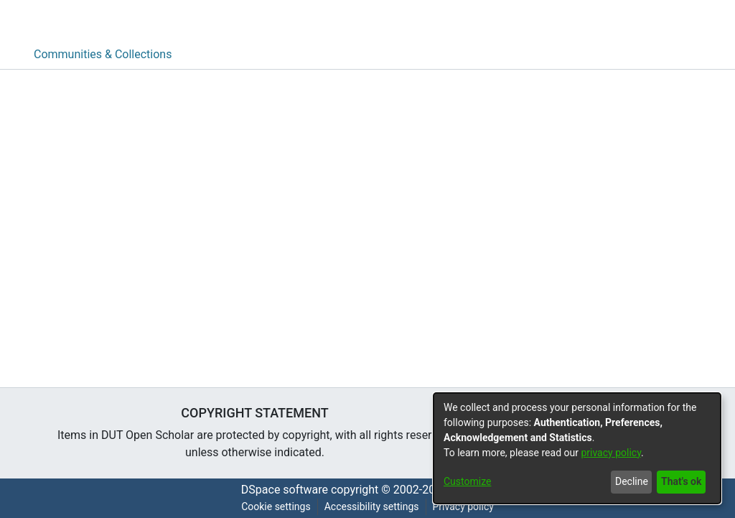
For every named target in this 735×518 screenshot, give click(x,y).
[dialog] (577, 448)
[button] (665, 20)
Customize (467, 481)
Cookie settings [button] (276, 506)
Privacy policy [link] (463, 506)
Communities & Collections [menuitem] (103, 54)
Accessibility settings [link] (371, 506)
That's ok (681, 481)
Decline (631, 481)
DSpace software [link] (284, 489)
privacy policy (611, 452)
